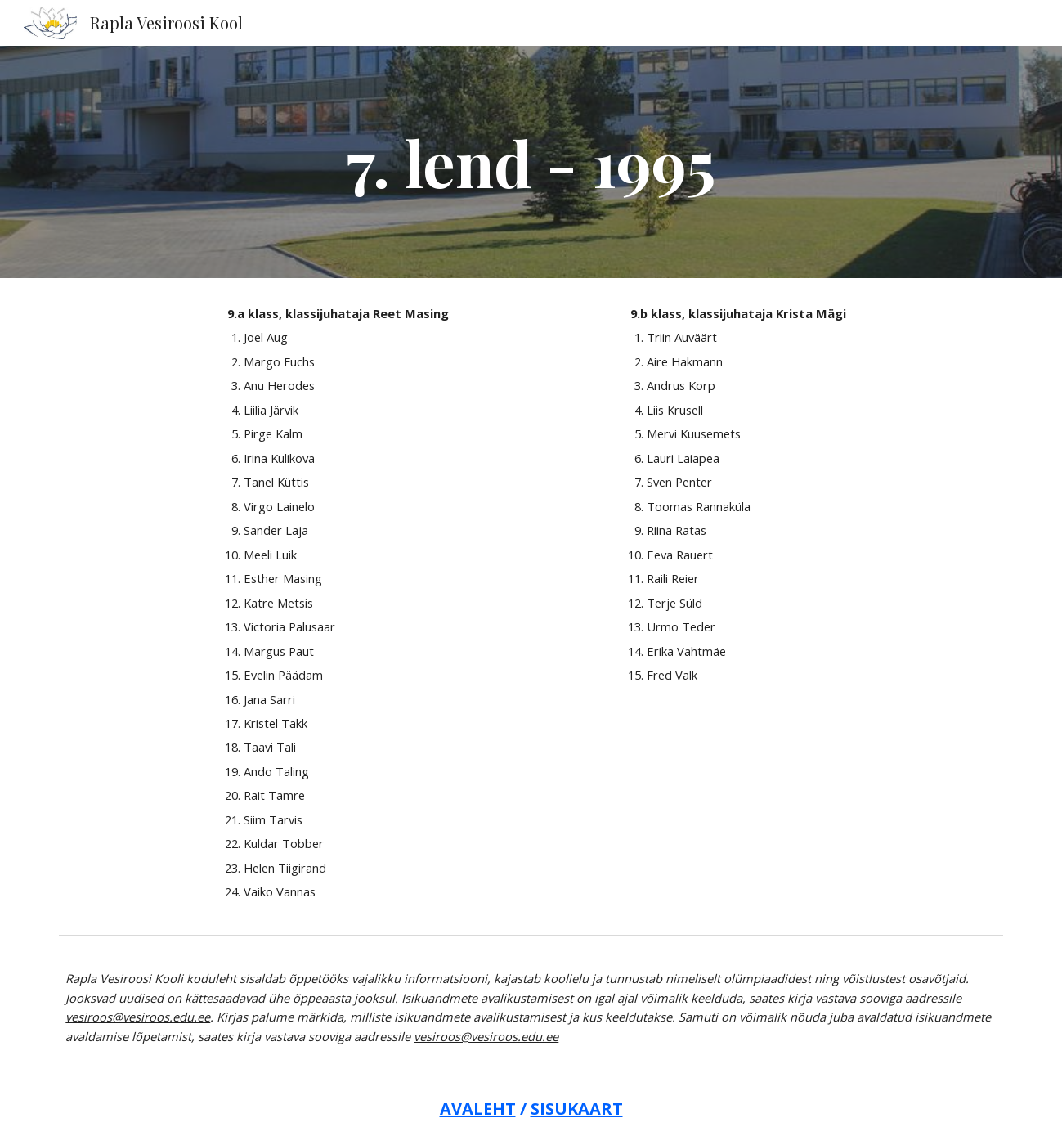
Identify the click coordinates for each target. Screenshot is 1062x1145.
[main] (531, 162)
